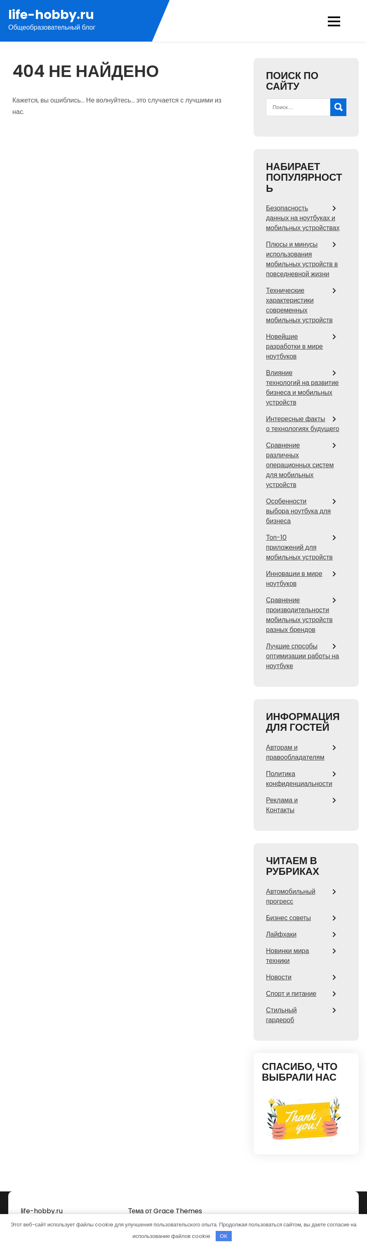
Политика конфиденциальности (299, 778)
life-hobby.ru (51, 15)
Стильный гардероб (281, 1015)
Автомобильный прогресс (290, 896)
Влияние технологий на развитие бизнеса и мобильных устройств (302, 387)
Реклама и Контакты (282, 805)
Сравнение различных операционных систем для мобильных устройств (300, 465)
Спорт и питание (291, 993)
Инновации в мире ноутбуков (294, 578)
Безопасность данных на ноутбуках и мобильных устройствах (302, 218)
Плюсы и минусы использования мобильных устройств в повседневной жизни (302, 259)
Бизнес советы (288, 918)
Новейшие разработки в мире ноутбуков (294, 346)
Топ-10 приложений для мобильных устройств (299, 547)
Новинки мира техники (287, 955)
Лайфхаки (281, 934)
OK (224, 1236)
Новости (279, 977)
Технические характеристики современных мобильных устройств (299, 305)
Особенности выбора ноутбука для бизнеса (298, 511)
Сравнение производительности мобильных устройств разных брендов (299, 614)
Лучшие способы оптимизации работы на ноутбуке (302, 656)
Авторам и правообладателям (295, 752)
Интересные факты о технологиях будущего (302, 424)
